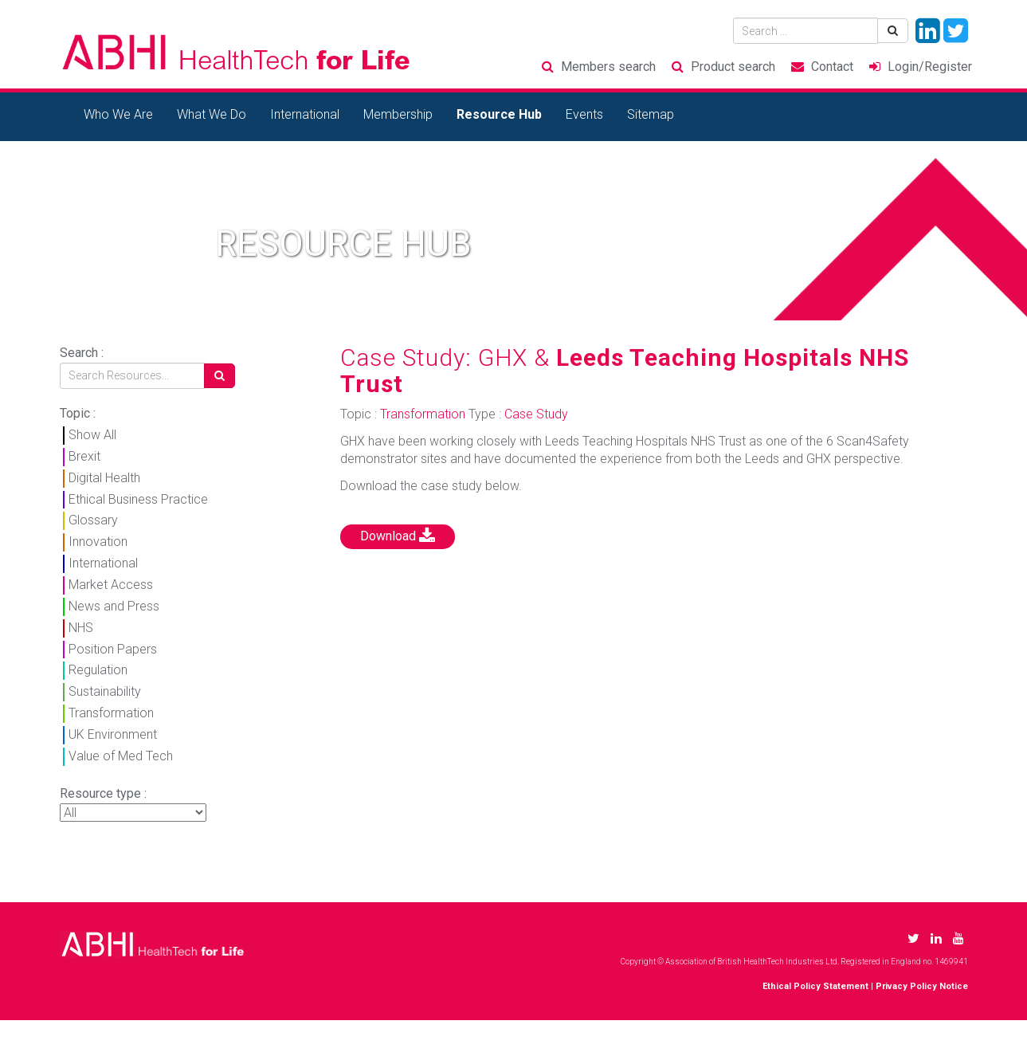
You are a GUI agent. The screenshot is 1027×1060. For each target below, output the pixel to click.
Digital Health (104, 477)
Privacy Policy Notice (922, 986)
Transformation (111, 712)
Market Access (111, 584)
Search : (82, 352)
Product (733, 66)
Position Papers (113, 649)
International (304, 114)
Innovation (98, 541)
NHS (81, 627)
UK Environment (113, 734)
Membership (398, 114)
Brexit (84, 456)
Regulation (98, 669)
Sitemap (650, 114)
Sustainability (105, 691)
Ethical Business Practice (138, 499)
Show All (92, 434)
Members (608, 66)
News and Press (114, 606)
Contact (832, 66)
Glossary (93, 520)
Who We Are (118, 114)
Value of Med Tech (121, 756)
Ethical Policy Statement (815, 986)
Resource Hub (499, 114)
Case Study (536, 414)
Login (930, 66)
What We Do (211, 114)
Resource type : (103, 793)
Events (584, 114)
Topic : (78, 413)
